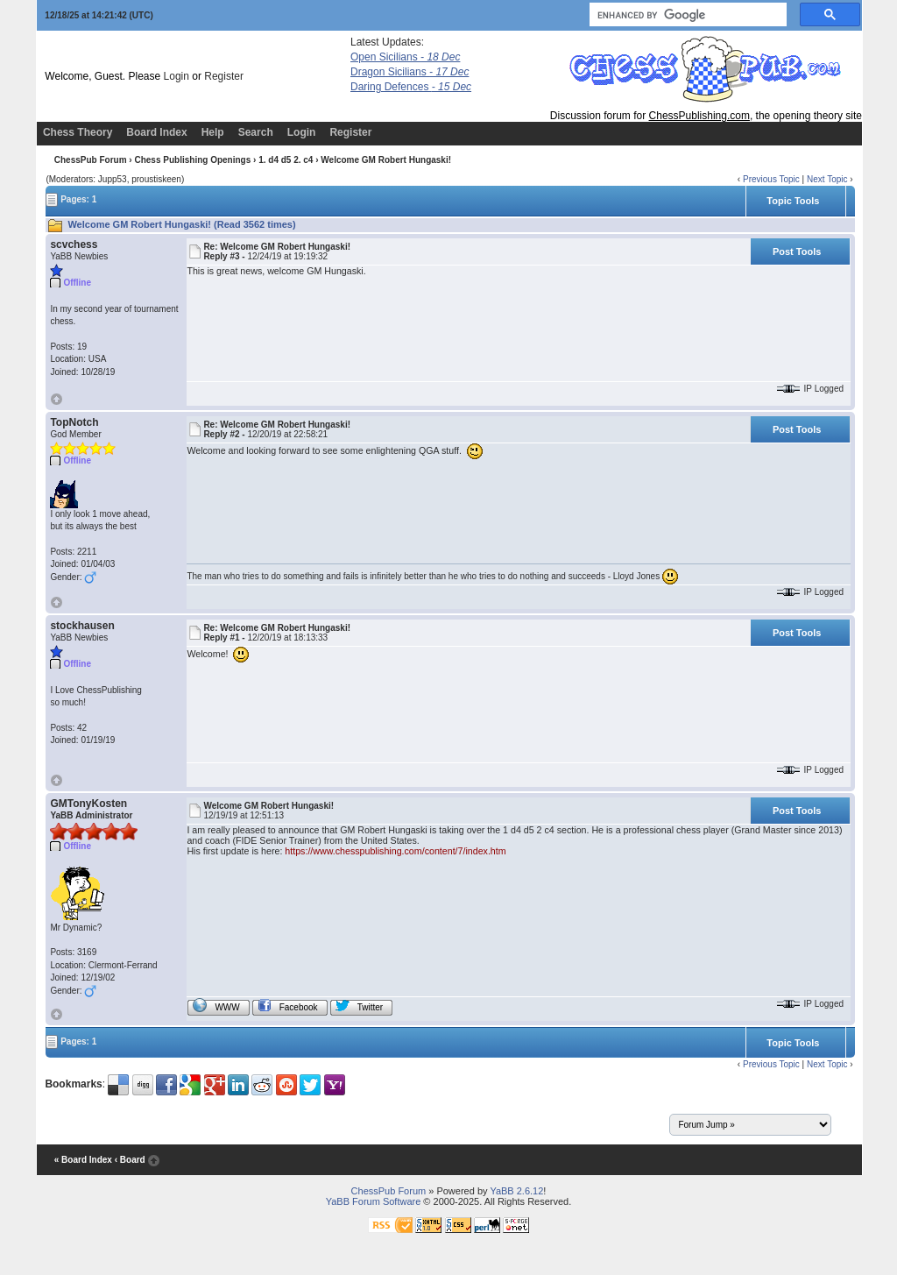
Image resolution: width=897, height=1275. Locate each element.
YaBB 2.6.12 (516, 1191)
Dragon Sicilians (409, 72)
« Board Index (83, 1160)
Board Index (156, 132)
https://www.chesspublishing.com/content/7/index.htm (395, 851)
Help (212, 132)
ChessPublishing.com (699, 116)
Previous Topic (771, 179)
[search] (686, 15)
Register (224, 76)
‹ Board (130, 1160)
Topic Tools (792, 200)
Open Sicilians (405, 57)
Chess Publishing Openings (192, 160)
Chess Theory (77, 132)
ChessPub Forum (90, 160)
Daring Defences (410, 87)
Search (255, 132)
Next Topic (827, 179)
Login (176, 76)
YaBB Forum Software (373, 1201)
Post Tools (797, 251)
